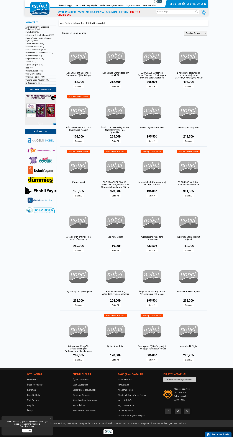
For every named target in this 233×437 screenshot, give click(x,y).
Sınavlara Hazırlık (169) (35, 77)
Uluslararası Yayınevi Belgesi (112, 5)
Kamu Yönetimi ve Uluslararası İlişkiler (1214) (38, 39)
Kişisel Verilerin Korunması (85, 400)
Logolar (30, 405)
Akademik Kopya (65, 5)
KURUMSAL (111, 12)
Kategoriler (78, 23)
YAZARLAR (83, 12)
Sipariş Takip (175, 4)
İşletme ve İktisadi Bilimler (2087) (39, 35)
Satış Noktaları (34, 395)
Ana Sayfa (65, 23)
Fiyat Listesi (79, 5)
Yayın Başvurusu (133, 5)
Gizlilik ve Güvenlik (81, 395)
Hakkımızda (32, 379)
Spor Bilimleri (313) (33, 74)
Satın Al (78, 86)
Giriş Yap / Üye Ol (195, 4)
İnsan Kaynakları (35, 385)
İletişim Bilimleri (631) (34, 46)
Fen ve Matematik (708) (35, 49)
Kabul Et (27, 431)
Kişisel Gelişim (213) (34, 65)
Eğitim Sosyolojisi (95, 23)
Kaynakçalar (92, 5)
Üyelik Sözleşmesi (81, 379)
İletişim (30, 410)
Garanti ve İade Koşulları (84, 390)
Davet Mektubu (149, 5)
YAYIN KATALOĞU (67, 12)
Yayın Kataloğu (125, 400)
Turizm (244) (30, 62)
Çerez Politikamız (27, 426)
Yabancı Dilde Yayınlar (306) (37, 80)
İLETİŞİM (123, 12)
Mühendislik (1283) (33, 56)
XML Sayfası (33, 400)
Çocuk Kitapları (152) (34, 71)
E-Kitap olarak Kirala (78, 97)
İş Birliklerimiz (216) (33, 83)
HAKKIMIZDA (97, 12)
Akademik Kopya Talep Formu (132, 395)
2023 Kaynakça (125, 410)
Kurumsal (31, 390)
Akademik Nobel (125, 390)
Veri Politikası (79, 405)
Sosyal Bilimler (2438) (34, 43)
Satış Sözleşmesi (80, 385)
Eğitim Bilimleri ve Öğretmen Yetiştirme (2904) (37, 28)
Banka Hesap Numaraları (84, 410)
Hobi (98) (29, 68)
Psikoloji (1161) (32, 32)
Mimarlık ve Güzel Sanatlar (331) (39, 53)
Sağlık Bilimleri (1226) (34, 59)
